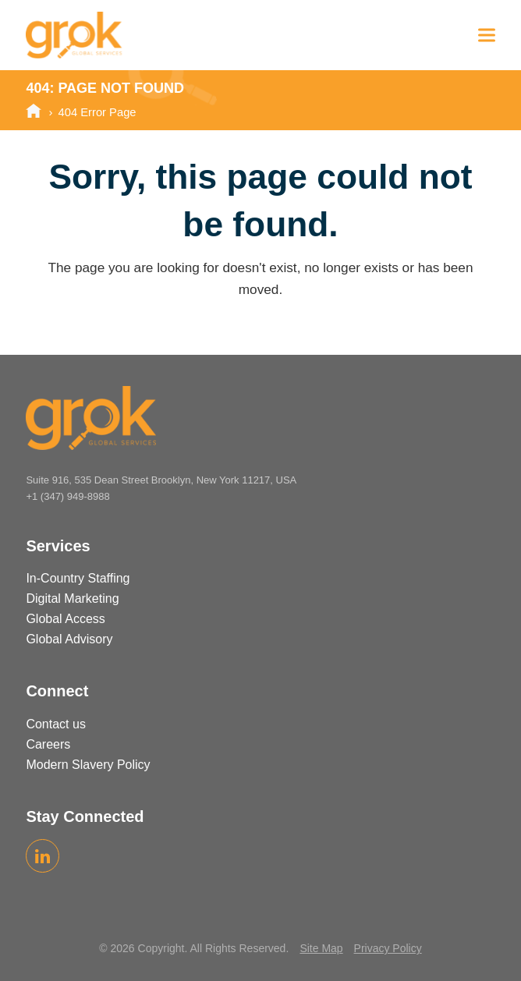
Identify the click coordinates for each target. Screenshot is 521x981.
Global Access (65, 618)
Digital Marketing (72, 598)
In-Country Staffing (77, 578)
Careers (48, 744)
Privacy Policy (388, 948)
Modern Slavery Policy (88, 764)
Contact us (55, 724)
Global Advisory (69, 639)
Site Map (320, 948)
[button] (486, 34)
